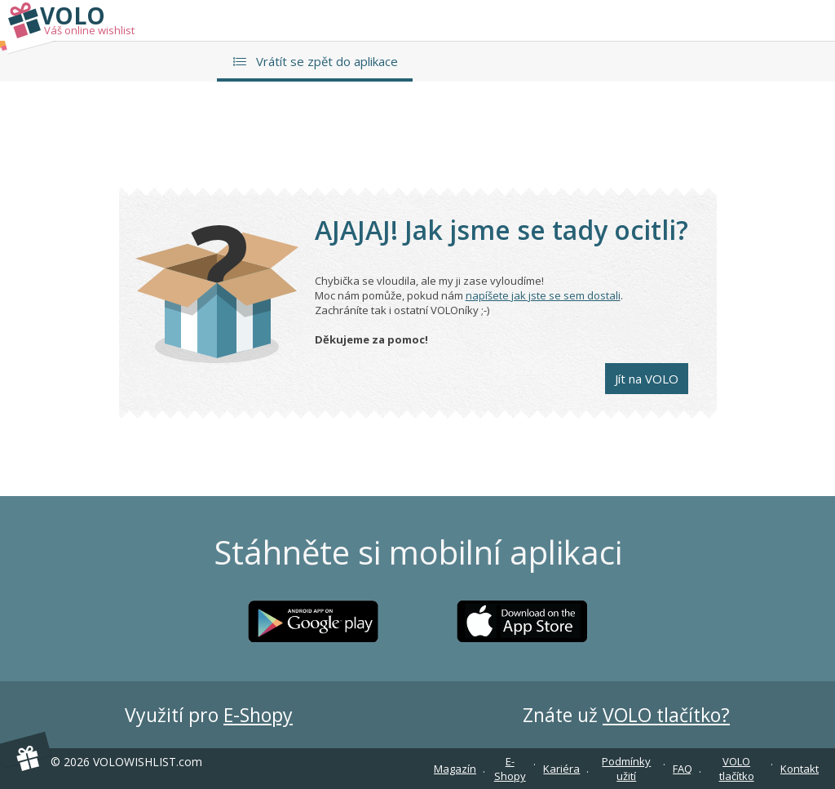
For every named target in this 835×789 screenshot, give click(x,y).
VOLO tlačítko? (666, 714)
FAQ (682, 768)
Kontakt (799, 768)
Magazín (455, 768)
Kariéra (561, 768)
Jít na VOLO (646, 378)
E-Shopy (258, 714)
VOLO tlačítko (736, 768)
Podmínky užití (626, 768)
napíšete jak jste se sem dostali (543, 295)
